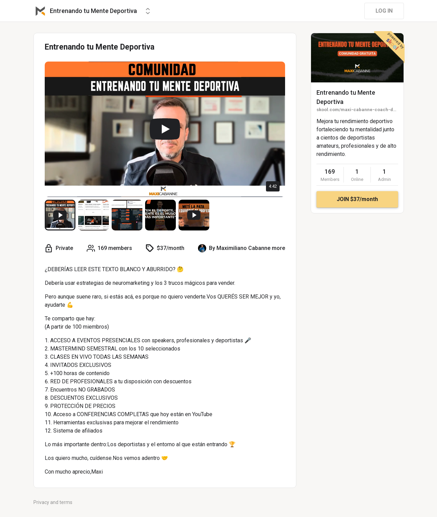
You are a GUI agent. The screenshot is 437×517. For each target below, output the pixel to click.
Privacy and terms (52, 502)
